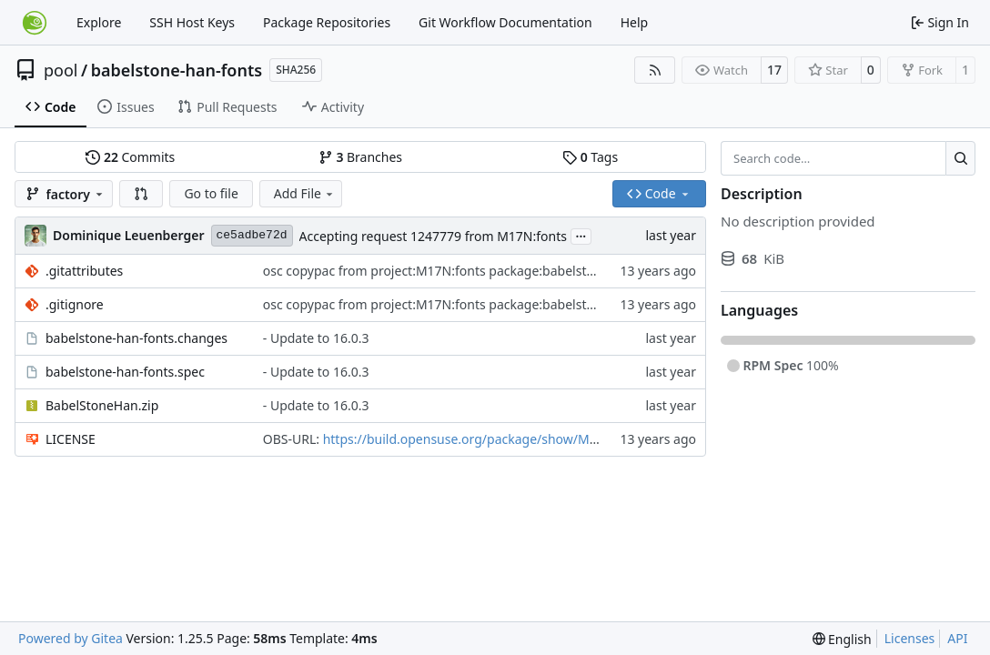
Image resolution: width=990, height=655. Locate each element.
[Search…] (960, 158)
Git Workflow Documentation (505, 22)
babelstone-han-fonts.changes (136, 338)
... (581, 234)
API (957, 638)
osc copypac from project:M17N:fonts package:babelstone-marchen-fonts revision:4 (513, 270)
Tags (590, 157)
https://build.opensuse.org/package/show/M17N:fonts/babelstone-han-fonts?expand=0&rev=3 (605, 439)
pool (61, 70)
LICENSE (70, 439)
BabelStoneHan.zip (101, 405)
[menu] (842, 639)
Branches (360, 157)
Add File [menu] (305, 193)
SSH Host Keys (192, 22)
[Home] (34, 22)
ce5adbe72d (252, 235)
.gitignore (74, 304)
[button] (141, 193)
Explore (98, 22)
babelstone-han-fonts (176, 70)
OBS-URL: (293, 439)
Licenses (909, 638)
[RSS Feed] (655, 70)
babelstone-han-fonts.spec (125, 371)
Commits (130, 157)
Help (635, 22)
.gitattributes (84, 270)
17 (774, 69)
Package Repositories (326, 22)
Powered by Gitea (70, 638)
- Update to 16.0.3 (316, 338)
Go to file (210, 193)
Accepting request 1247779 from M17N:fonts (433, 236)
